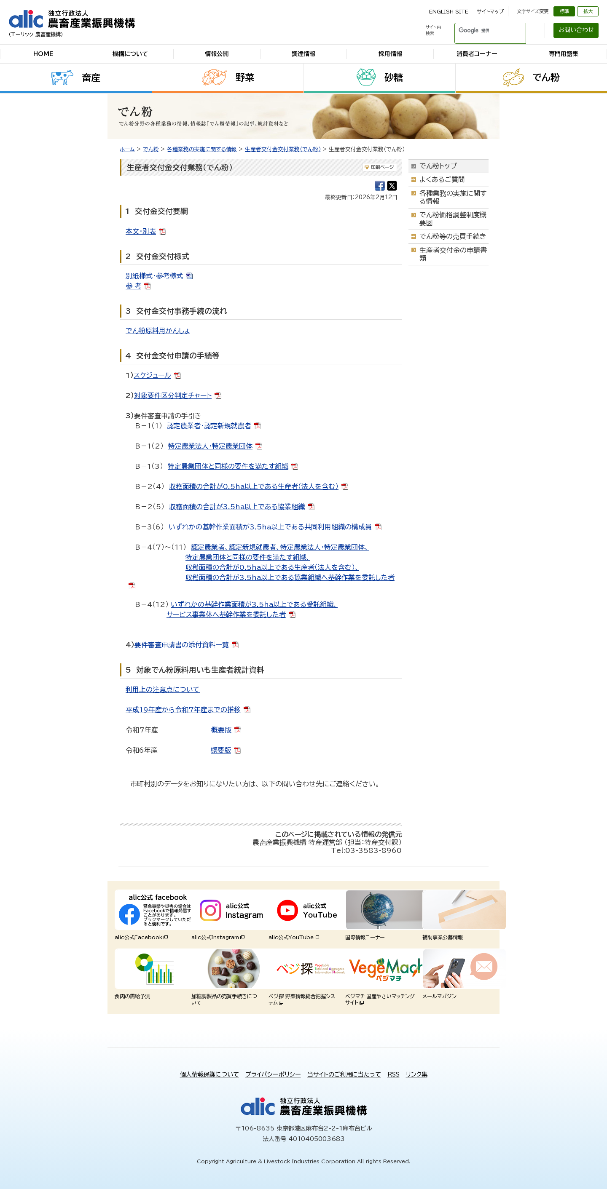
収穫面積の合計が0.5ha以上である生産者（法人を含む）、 (272, 567)
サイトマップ (490, 11)
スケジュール (152, 375)
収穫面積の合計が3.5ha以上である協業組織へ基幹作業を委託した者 (290, 577)
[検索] (480, 30)
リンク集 (416, 1074)
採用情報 (390, 54)
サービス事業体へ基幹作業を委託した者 (226, 614)
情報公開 (216, 54)
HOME (43, 54)
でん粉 (546, 77)
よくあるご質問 (442, 179)
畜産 (91, 77)
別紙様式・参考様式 (154, 276)
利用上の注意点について (163, 689)
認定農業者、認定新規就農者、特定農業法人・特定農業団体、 (280, 547)
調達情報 (303, 54)
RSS (393, 1074)
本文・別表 (141, 231)
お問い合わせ (576, 30)
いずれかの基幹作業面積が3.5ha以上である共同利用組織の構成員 (270, 527)
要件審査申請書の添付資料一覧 (181, 644)
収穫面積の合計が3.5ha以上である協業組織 (237, 506)
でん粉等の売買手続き (452, 236)
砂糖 (393, 77)
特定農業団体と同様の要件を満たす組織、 (247, 557)
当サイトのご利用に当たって (344, 1074)
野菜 (245, 77)
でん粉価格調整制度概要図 (452, 218)
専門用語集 (563, 54)
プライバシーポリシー (273, 1074)
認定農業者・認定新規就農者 (209, 425)
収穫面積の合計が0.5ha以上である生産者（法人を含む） (253, 486)
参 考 (133, 286)
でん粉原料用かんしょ (158, 330)
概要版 (221, 730)
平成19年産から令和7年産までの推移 (183, 709)
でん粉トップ (438, 166)
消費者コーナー (477, 54)
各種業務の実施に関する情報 (202, 149)
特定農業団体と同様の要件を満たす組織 (228, 466)
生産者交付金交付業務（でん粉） (283, 149)
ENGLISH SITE (448, 11)
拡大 (588, 11)
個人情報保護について (209, 1074)
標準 (564, 11)
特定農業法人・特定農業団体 (210, 446)
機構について (130, 54)
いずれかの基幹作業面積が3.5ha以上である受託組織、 (254, 604)
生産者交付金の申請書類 (453, 254)
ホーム (127, 149)
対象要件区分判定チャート (173, 395)
